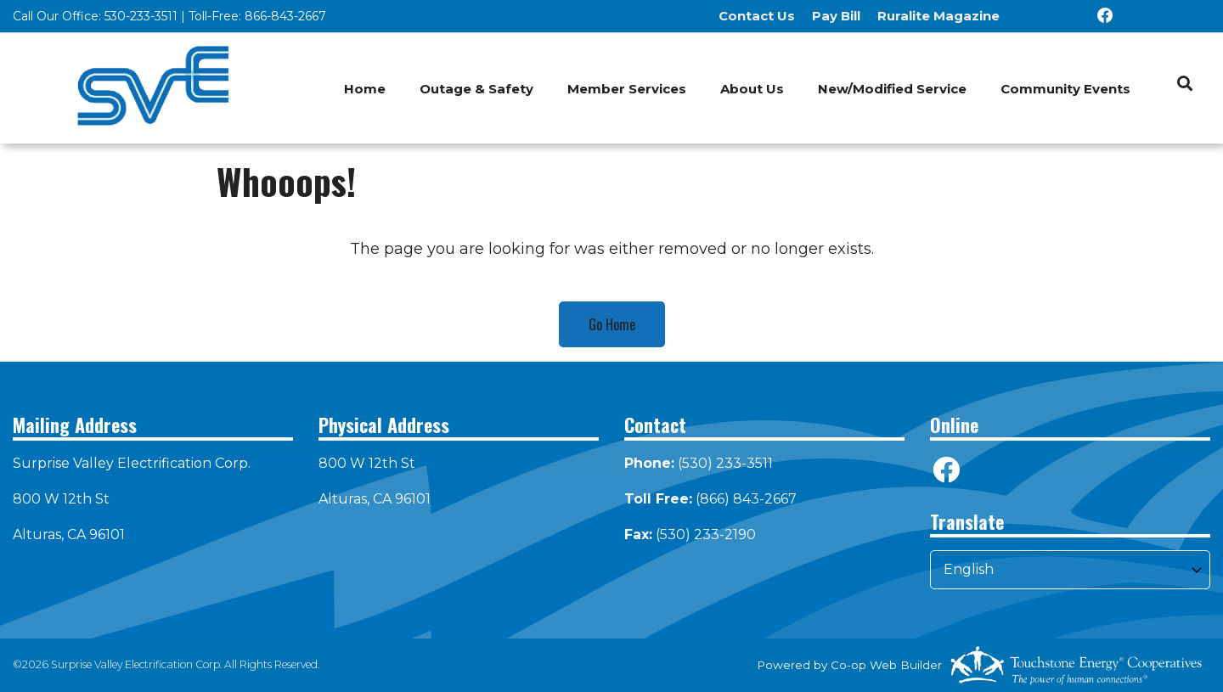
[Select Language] (1070, 569)
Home (365, 89)
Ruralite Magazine (938, 16)
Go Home (612, 324)
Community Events (1065, 89)
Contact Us (757, 16)
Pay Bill (836, 16)
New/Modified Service (892, 89)
